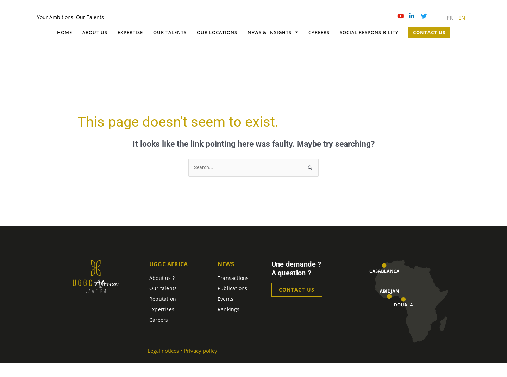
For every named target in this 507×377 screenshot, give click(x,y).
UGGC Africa (168, 278)
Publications (233, 302)
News (226, 278)
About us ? (162, 292)
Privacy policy (200, 365)
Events (225, 313)
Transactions (233, 292)
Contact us (297, 304)
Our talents (170, 46)
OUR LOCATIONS (217, 46)
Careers (319, 46)
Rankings (229, 323)
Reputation (162, 313)
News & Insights (273, 46)
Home (64, 46)
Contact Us (429, 46)
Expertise (130, 46)
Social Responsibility (369, 46)
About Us (94, 46)
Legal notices (163, 365)
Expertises (161, 323)
